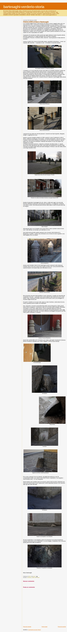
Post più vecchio (62, 626)
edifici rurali (34, 577)
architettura (29, 577)
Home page (44, 626)
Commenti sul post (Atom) (34, 629)
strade (38, 577)
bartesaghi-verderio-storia (23, 7)
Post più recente (27, 626)
